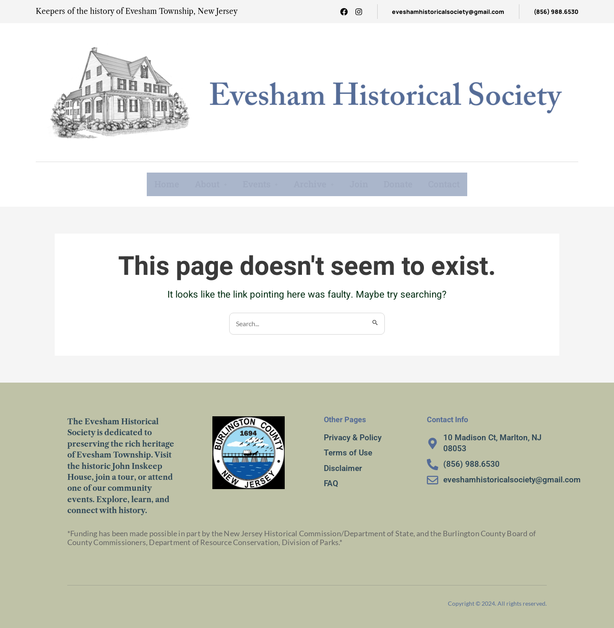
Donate (400, 184)
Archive (314, 184)
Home (161, 184)
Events (258, 184)
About (206, 184)
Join (360, 184)
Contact (448, 184)
